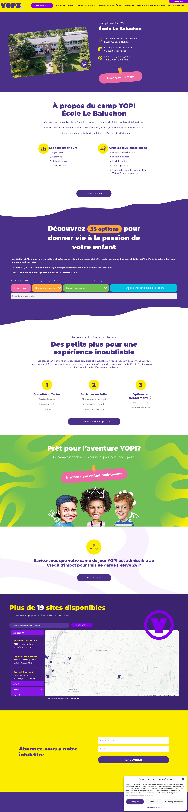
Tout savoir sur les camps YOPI (94, 421)
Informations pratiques (151, 6)
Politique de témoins (154, 807)
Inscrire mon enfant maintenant (94, 476)
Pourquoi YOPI (64, 6)
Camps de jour (84, 6)
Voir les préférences (174, 802)
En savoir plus (94, 577)
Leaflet (147, 695)
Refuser (153, 802)
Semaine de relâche (110, 6)
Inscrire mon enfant (120, 77)
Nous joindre (176, 6)
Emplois (129, 6)
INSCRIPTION (42, 5)
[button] (183, 779)
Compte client (178, 1)
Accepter (135, 802)
